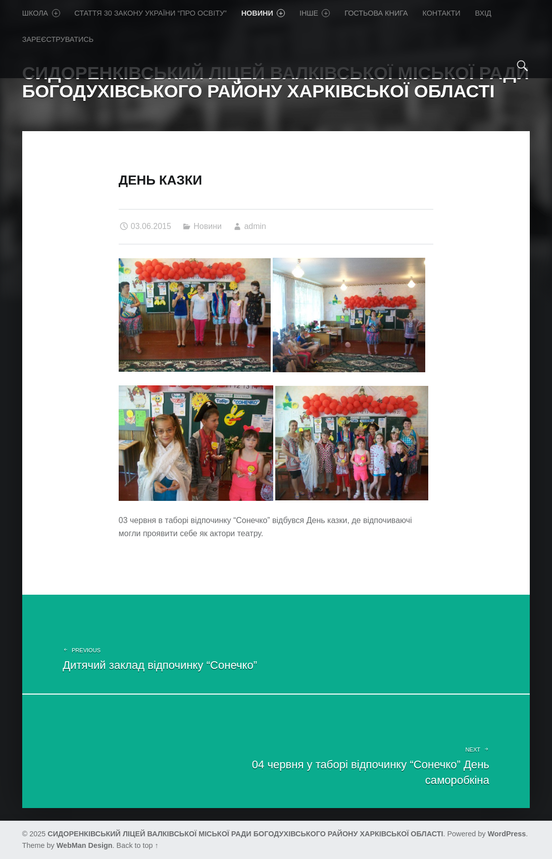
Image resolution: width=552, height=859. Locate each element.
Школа (41, 13)
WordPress (507, 834)
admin (255, 226)
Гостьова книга (376, 13)
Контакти (441, 13)
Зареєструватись (58, 39)
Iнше (314, 13)
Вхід (483, 13)
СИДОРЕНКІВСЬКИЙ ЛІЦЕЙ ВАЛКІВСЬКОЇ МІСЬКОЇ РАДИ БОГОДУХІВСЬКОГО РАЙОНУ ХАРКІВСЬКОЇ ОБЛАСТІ (245, 834)
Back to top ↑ (138, 845)
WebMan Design (85, 845)
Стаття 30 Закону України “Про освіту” (150, 13)
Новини (263, 13)
